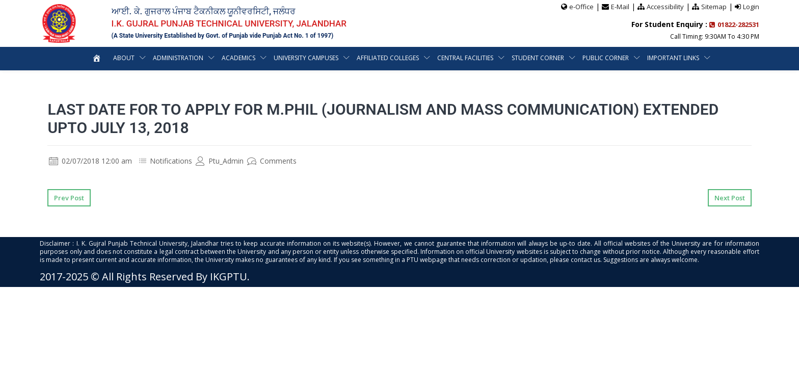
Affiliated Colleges (388, 58)
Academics (238, 58)
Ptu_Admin (220, 161)
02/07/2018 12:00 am (90, 161)
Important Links (673, 58)
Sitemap (714, 6)
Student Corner (538, 58)
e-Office (581, 6)
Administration (178, 58)
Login (751, 6)
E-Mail (620, 6)
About (124, 58)
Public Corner (605, 58)
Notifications (171, 161)
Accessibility (665, 6)
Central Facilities (465, 58)
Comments (272, 161)
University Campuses (306, 58)
